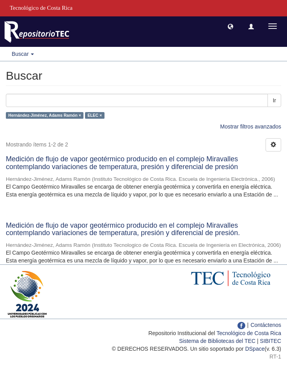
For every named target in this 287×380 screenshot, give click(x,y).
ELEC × (94, 115)
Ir (274, 100)
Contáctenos (265, 325)
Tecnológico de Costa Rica (248, 333)
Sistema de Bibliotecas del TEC (217, 341)
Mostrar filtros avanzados (250, 126)
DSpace (255, 349)
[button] (230, 26)
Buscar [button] (23, 54)
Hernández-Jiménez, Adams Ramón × (44, 115)
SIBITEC (270, 341)
